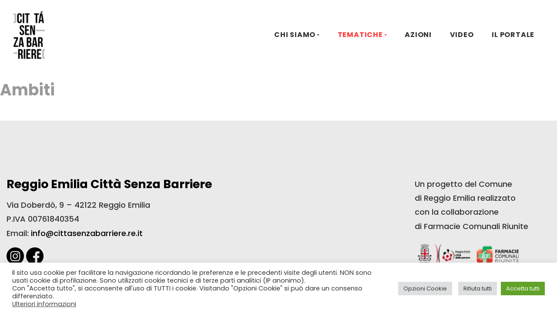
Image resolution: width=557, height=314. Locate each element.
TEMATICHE (360, 35)
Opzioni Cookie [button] (425, 288)
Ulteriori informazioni (44, 304)
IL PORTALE (513, 35)
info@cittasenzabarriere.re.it (87, 233)
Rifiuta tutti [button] (477, 288)
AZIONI (418, 35)
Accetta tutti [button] (523, 288)
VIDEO (462, 35)
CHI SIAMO (294, 35)
